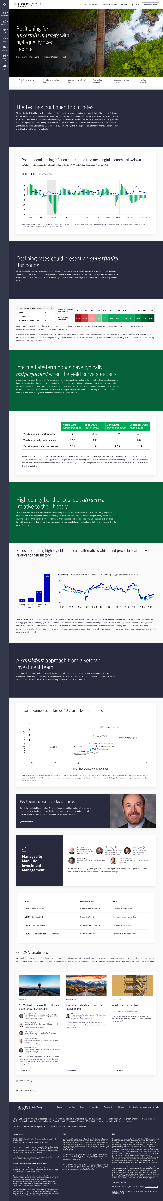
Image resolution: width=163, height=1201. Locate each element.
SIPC (23, 1142)
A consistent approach (97, 81)
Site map (121, 1107)
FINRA (19, 1142)
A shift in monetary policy (26, 81)
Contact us (71, 1107)
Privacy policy (94, 1107)
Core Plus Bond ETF (39, 925)
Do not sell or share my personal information (144, 1107)
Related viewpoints (144, 81)
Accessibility (108, 1107)
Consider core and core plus (51, 81)
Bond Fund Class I (39, 909)
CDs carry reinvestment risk (77, 81)
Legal (82, 1107)
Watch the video (27, 822)
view (21, 1147)
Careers (59, 1107)
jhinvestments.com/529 (151, 1187)
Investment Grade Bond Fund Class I (46, 934)
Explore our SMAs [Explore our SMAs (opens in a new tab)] (147, 961)
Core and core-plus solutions (121, 81)
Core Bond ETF (37, 917)
